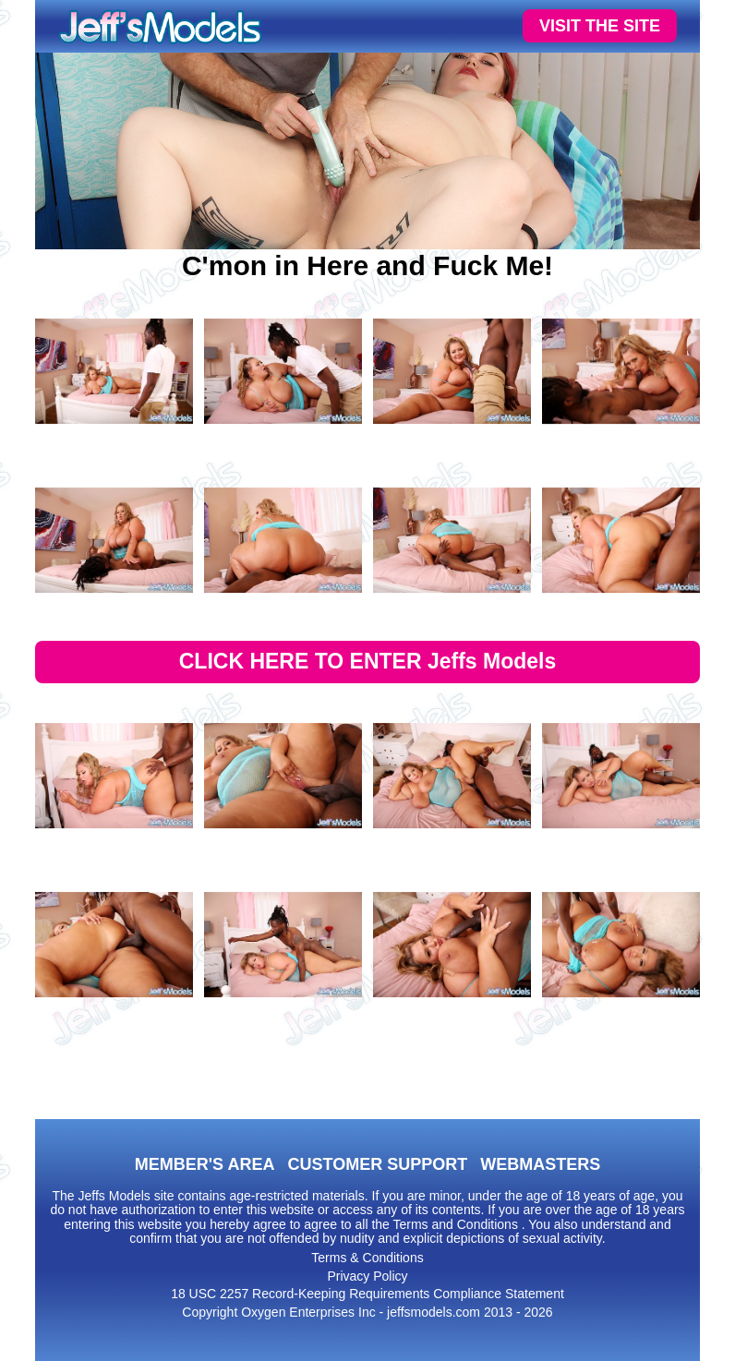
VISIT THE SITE (599, 26)
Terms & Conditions (367, 1257)
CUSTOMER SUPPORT (377, 1164)
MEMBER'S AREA (205, 1164)
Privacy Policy (367, 1276)
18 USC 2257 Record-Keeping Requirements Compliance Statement (367, 1293)
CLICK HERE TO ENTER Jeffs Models (368, 661)
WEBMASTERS (540, 1164)
